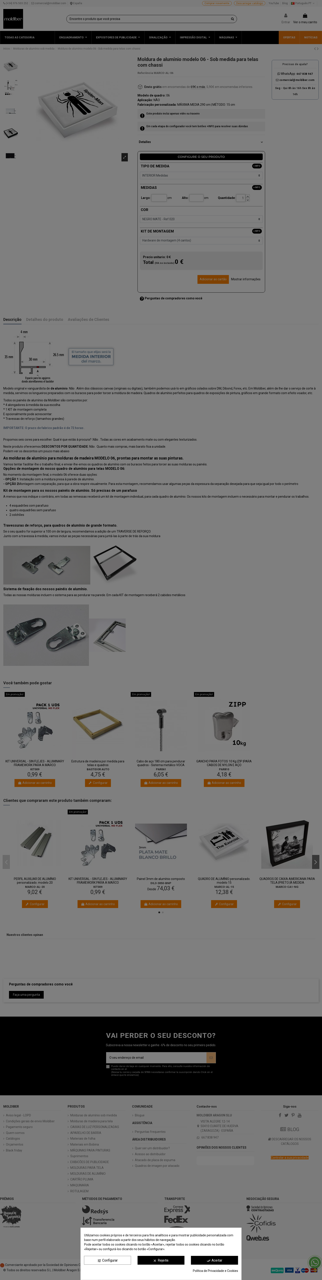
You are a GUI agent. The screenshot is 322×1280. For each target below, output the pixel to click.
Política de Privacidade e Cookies (215, 1271)
